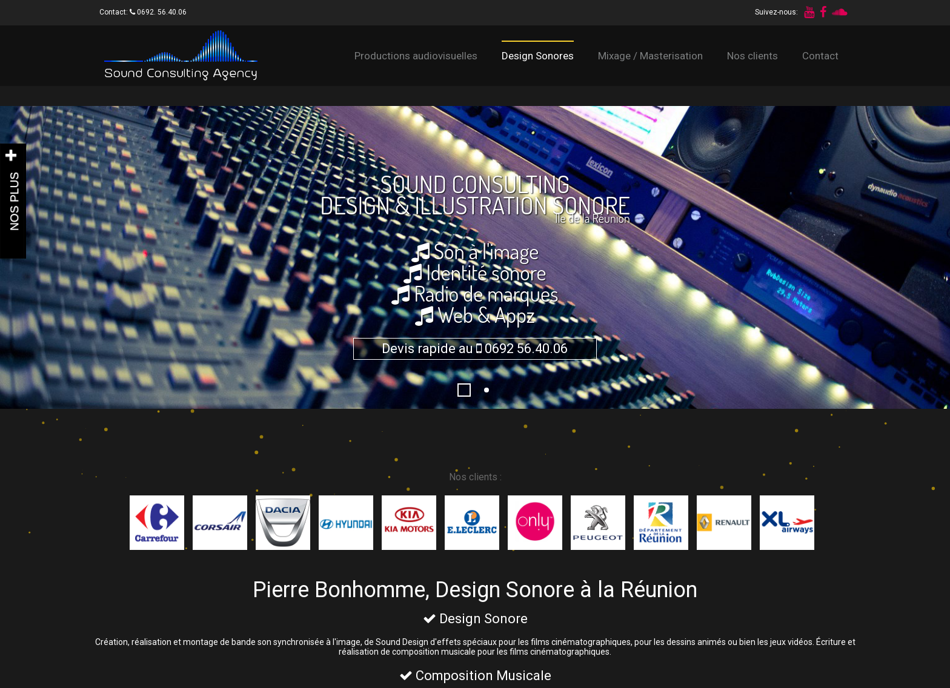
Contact (820, 56)
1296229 (470, 390)
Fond (492, 390)
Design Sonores (538, 56)
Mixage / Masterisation (650, 56)
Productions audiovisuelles (415, 56)
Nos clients (752, 56)
